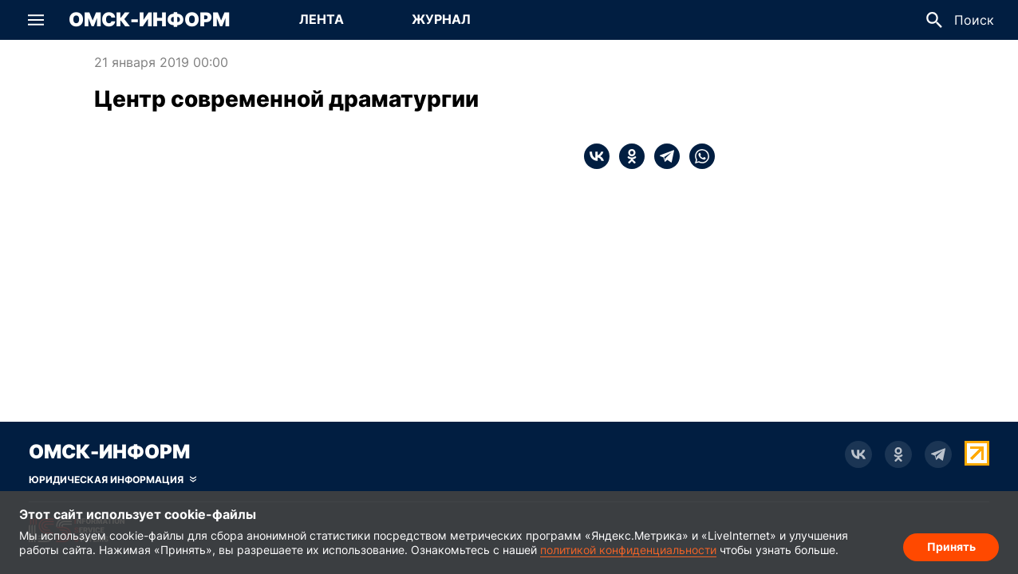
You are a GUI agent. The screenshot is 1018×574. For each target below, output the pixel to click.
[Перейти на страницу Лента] (321, 20)
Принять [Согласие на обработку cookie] (951, 546)
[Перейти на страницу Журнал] (441, 20)
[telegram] (662, 156)
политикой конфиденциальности (628, 549)
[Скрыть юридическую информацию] (112, 480)
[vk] (597, 156)
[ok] (627, 156)
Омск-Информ (149, 20)
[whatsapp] (697, 156)
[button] (36, 20)
